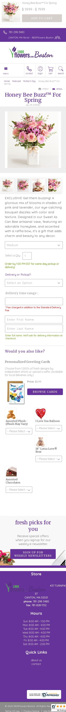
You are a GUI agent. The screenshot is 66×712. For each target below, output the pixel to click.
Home (7, 81)
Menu (6, 73)
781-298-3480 (16, 32)
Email (57, 88)
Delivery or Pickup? (18, 274)
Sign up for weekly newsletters (33, 554)
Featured (16, 81)
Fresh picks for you (33, 532)
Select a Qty (12, 255)
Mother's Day (29, 81)
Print (43, 88)
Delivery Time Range (21, 293)
